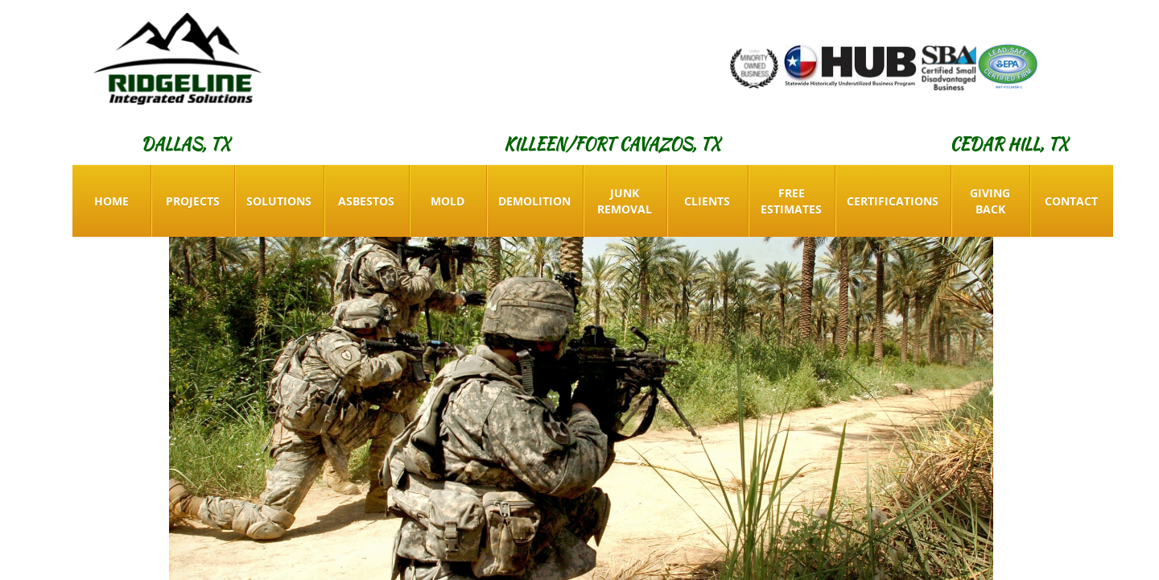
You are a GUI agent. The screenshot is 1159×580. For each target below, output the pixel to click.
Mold (447, 201)
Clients (707, 201)
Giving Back (990, 201)
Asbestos (366, 201)
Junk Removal (624, 201)
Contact (1071, 201)
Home (111, 201)
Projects (193, 201)
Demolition (534, 201)
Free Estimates (791, 201)
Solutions (278, 201)
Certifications (892, 201)
